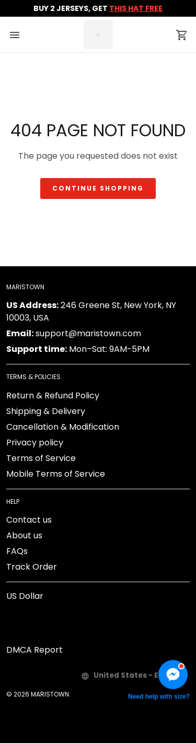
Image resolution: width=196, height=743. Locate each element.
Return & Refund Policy (52, 396)
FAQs (17, 551)
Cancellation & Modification (62, 427)
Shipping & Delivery (45, 411)
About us (24, 535)
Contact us (29, 520)
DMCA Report (34, 650)
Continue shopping (98, 188)
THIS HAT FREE (136, 8)
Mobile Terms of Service (55, 474)
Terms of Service (41, 458)
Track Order (31, 567)
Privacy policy (34, 443)
